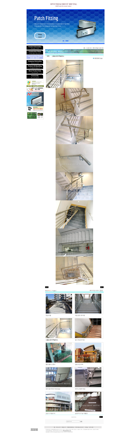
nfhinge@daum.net (67, 430)
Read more (40, 36)
